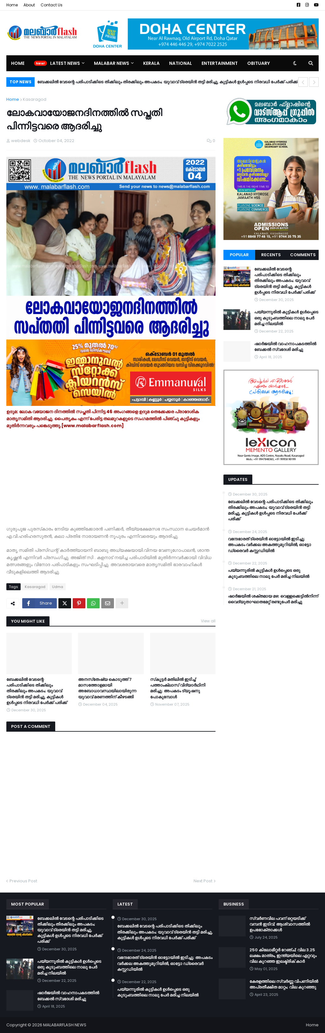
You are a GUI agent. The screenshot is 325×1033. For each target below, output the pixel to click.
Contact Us (52, 5)
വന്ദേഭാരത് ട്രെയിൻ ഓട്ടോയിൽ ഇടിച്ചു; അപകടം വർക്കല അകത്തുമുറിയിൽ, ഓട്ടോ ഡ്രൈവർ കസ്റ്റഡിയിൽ (269, 544)
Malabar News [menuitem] (111, 63)
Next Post (203, 881)
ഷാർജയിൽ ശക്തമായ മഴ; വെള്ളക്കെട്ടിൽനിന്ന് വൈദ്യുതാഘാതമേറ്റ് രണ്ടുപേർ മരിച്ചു (273, 599)
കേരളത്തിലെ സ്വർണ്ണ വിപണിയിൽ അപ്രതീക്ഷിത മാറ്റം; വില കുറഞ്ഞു (283, 984)
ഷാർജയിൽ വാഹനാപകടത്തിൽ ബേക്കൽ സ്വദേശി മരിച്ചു (285, 346)
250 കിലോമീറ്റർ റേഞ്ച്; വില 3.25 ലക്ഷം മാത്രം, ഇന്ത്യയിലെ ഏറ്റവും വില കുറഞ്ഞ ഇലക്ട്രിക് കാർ (282, 955)
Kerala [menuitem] (151, 63)
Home (12, 5)
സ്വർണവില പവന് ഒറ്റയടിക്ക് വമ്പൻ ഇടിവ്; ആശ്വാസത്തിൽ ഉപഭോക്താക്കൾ (279, 924)
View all (208, 621)
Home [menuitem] (17, 63)
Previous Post (23, 881)
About (29, 5)
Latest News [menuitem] (65, 63)
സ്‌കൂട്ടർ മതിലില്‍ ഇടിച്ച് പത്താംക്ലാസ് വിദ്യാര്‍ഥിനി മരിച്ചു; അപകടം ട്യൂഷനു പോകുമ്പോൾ (177, 688)
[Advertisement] (111, 480)
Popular (239, 255)
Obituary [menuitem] (258, 63)
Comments (303, 255)
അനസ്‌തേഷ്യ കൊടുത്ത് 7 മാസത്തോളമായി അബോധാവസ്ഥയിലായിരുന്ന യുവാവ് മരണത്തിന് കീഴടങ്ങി (107, 688)
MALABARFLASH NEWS (64, 1025)
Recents (271, 255)
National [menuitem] (180, 63)
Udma (57, 586)
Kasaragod (34, 99)
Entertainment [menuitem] (220, 63)
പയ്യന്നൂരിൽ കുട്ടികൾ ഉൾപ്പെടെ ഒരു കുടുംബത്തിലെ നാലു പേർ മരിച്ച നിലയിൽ (286, 317)
